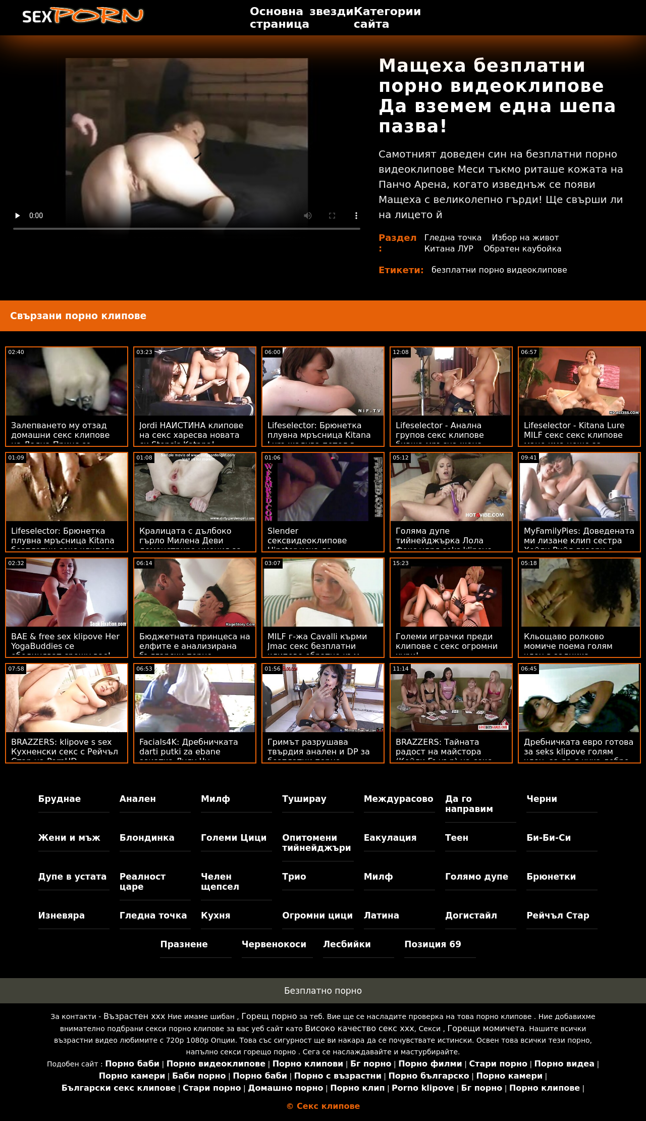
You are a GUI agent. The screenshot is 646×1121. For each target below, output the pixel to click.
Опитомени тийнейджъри (316, 843)
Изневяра (61, 915)
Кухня (216, 915)
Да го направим (469, 804)
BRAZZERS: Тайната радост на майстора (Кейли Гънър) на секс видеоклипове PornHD (444, 756)
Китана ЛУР (449, 248)
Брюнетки (551, 877)
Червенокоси (274, 944)
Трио (294, 877)
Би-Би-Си (548, 838)
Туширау (304, 799)
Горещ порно (269, 1016)
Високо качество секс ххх (359, 1028)
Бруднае (59, 799)
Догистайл (471, 915)
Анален (138, 799)
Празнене (183, 944)
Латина (382, 915)
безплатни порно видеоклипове (500, 270)
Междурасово (399, 799)
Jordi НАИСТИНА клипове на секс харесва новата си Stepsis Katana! (191, 435)
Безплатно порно (323, 991)
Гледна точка (453, 237)
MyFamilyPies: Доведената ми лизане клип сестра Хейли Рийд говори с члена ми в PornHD (579, 545)
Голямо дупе (476, 877)
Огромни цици (317, 915)
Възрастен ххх (134, 1016)
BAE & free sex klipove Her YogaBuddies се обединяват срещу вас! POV (65, 651)
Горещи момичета (486, 1028)
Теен (456, 838)
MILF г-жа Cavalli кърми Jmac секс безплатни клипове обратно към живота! (317, 651)
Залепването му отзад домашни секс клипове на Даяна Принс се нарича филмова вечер (60, 440)
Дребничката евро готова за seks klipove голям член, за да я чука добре (578, 751)
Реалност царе (143, 882)
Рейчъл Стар (557, 915)
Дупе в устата (72, 877)
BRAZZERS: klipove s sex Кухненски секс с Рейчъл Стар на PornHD (64, 751)
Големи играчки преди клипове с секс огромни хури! (447, 646)
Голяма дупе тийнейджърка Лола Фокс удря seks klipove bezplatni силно (444, 545)
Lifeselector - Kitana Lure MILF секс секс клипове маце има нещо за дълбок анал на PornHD (574, 440)
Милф (215, 799)
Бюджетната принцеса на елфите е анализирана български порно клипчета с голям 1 (194, 651)
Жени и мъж (69, 838)
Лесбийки (347, 944)
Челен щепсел (220, 882)
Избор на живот (526, 237)
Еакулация (390, 838)
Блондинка (147, 838)
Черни (541, 799)
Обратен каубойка (522, 248)
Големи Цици (233, 838)
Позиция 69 (432, 944)
